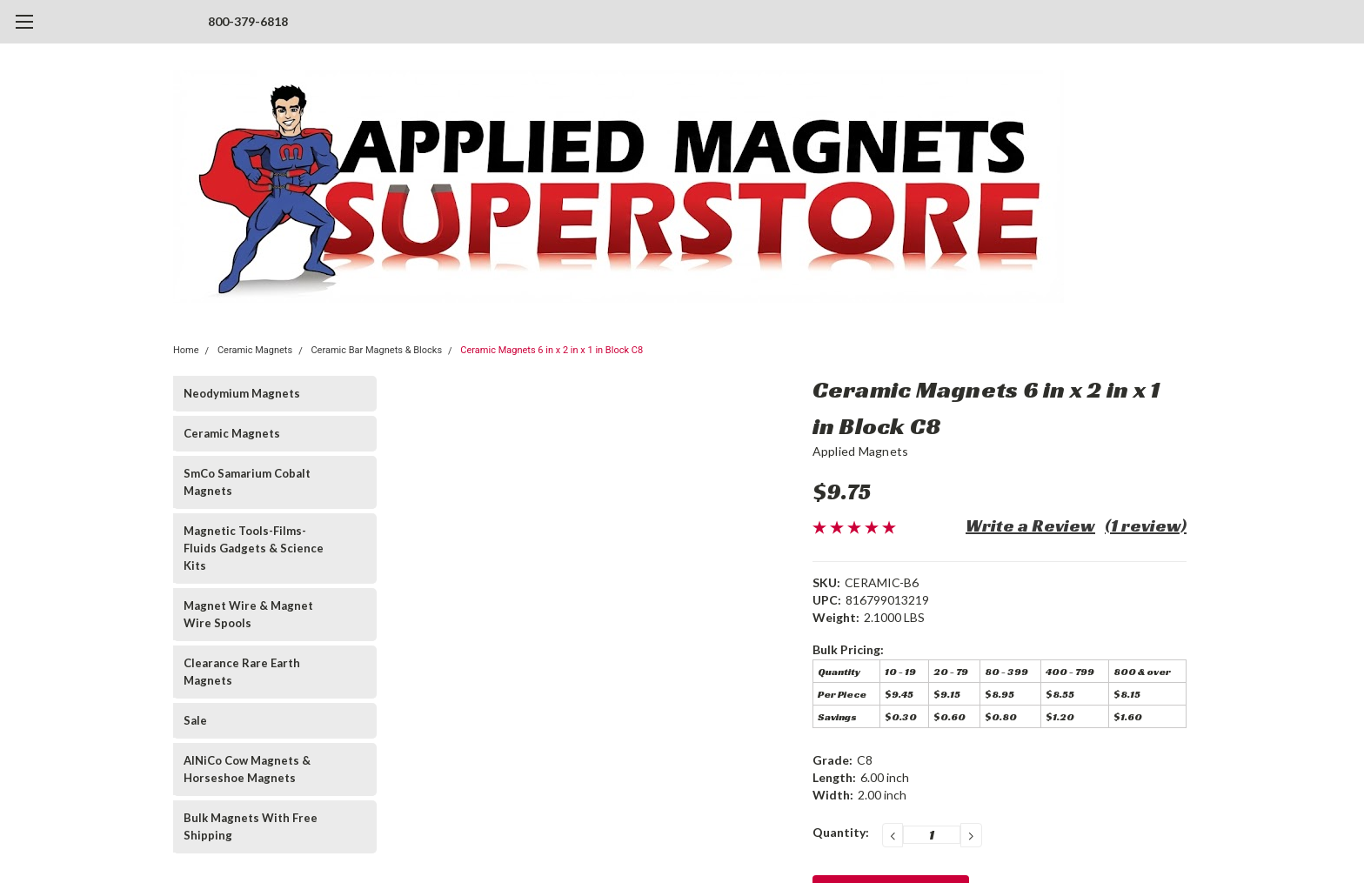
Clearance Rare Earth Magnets (242, 671)
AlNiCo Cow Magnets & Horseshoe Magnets (247, 769)
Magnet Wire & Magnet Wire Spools (248, 614)
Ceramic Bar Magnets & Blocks (376, 350)
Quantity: (840, 832)
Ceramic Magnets (254, 350)
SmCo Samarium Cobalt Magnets (247, 482)
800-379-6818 (248, 21)
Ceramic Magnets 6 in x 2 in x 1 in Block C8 (551, 350)
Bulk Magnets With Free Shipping (251, 826)
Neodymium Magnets (242, 393)
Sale (195, 720)
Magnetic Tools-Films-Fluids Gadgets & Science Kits (254, 548)
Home (186, 350)
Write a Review (1030, 525)
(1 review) (1146, 525)
